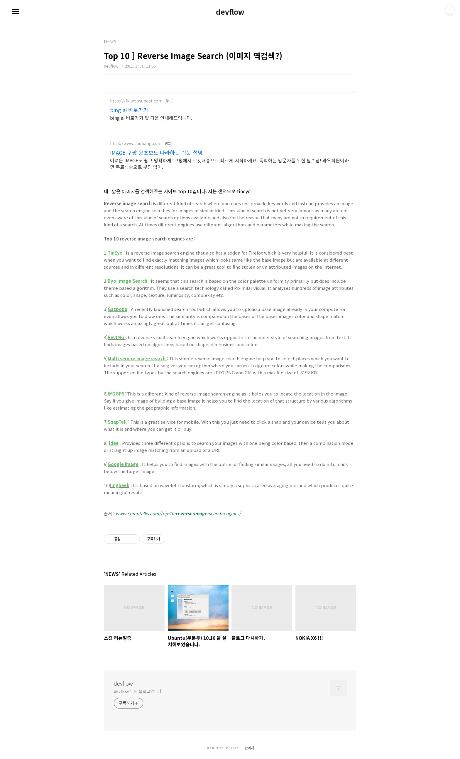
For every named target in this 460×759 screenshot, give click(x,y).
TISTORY (231, 747)
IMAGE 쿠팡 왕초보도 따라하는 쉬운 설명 (156, 152)
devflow (230, 11)
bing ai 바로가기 (129, 109)
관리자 (249, 747)
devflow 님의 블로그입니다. (138, 691)
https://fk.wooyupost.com (136, 100)
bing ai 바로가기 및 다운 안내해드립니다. (151, 117)
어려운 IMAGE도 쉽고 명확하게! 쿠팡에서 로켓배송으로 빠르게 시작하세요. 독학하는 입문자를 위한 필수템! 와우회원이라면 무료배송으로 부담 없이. (229, 163)
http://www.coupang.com (136, 143)
